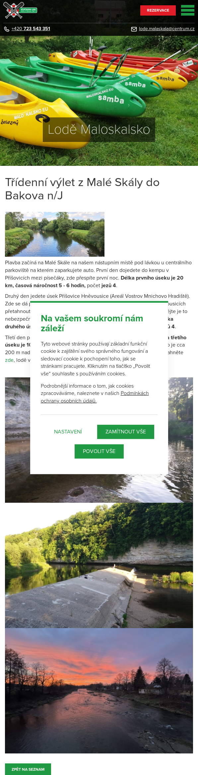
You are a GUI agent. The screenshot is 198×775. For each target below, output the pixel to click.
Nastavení (68, 431)
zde (9, 360)
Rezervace (158, 10)
